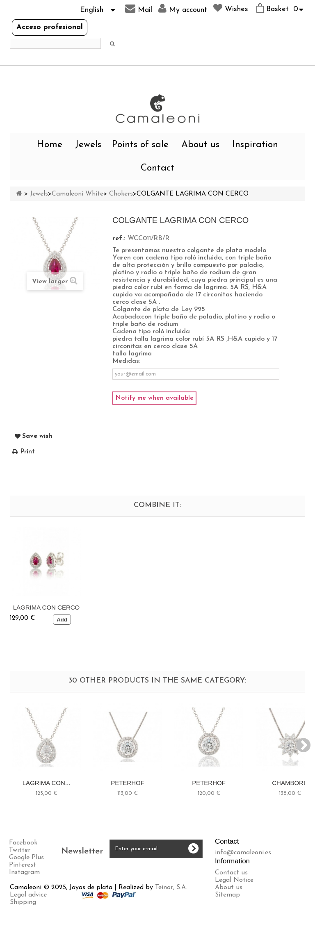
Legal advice (28, 919)
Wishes (230, 8)
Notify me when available (154, 398)
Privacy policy (30, 934)
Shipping (23, 927)
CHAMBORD (290, 782)
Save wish (37, 436)
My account (182, 8)
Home (49, 145)
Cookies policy (31, 941)
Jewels (88, 145)
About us (200, 145)
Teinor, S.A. (171, 912)
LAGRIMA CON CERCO (127, 607)
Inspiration (255, 145)
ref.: (119, 238)
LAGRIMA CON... (47, 782)
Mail (138, 8)
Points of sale (140, 145)
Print (27, 451)
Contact (157, 168)
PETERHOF (127, 782)
